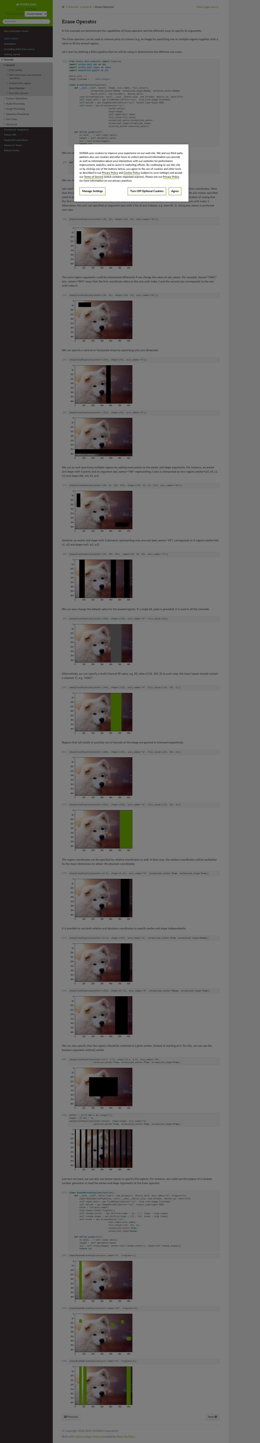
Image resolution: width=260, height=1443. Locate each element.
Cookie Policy (132, 173)
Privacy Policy (110, 173)
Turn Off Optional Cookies (146, 191)
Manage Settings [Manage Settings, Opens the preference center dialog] (92, 191)
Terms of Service (93, 177)
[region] (131, 173)
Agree (175, 191)
